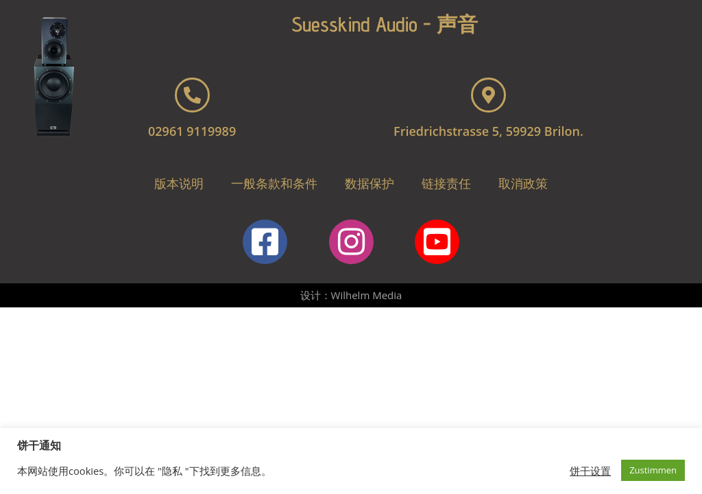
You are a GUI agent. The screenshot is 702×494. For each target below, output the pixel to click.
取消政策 (523, 183)
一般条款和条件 (274, 183)
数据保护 (369, 183)
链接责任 (446, 183)
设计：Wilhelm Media (351, 295)
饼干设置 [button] (590, 470)
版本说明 (179, 183)
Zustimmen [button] (653, 470)
